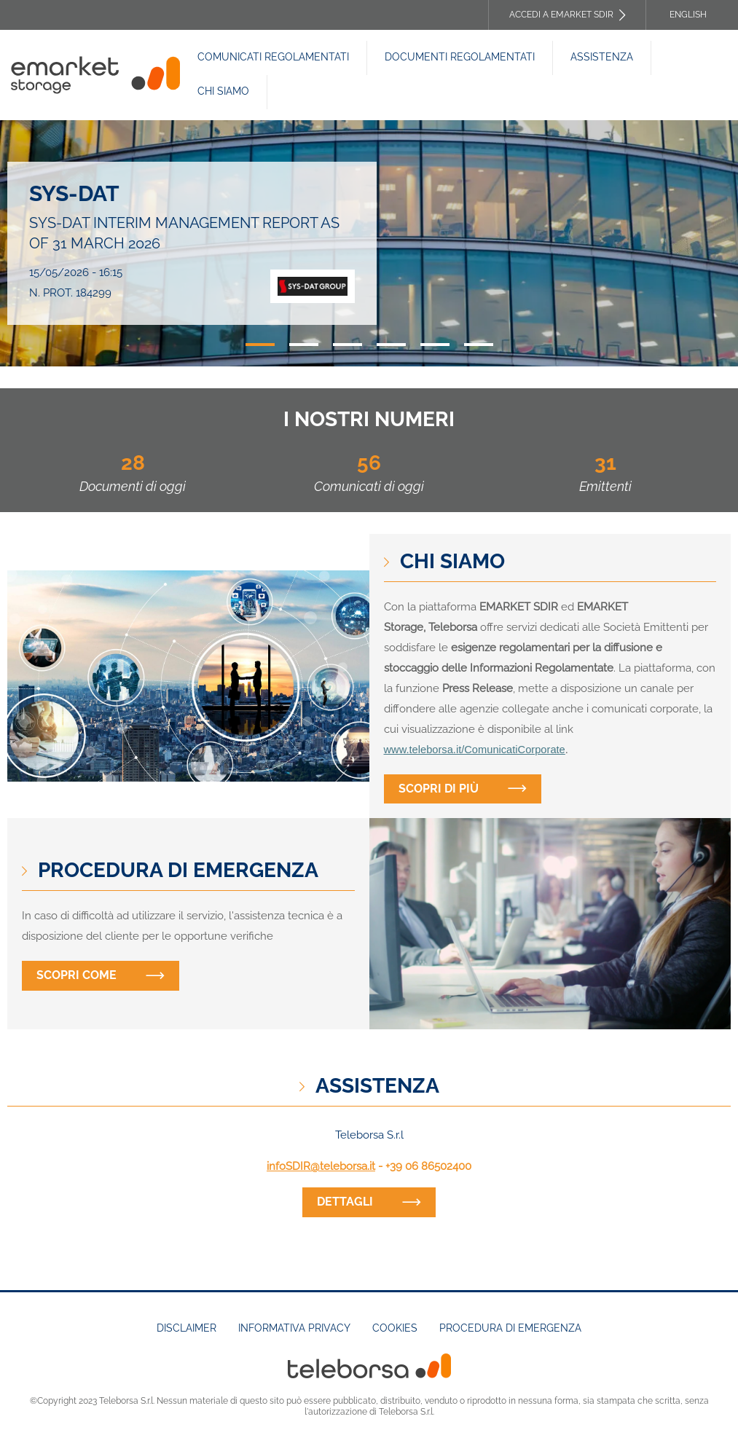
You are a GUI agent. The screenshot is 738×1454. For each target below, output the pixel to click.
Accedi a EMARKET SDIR (561, 14)
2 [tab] (303, 344)
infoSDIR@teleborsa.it (321, 1166)
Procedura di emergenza (510, 1328)
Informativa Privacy (294, 1328)
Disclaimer (186, 1328)
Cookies (394, 1328)
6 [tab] (478, 344)
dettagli (345, 1202)
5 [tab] (435, 344)
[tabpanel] (369, 243)
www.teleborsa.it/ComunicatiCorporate (474, 749)
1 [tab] (260, 344)
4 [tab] (391, 344)
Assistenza (601, 57)
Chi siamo (223, 91)
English (688, 14)
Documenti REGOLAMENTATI (460, 57)
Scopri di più (439, 788)
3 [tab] (347, 344)
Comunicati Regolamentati (273, 57)
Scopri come (76, 975)
